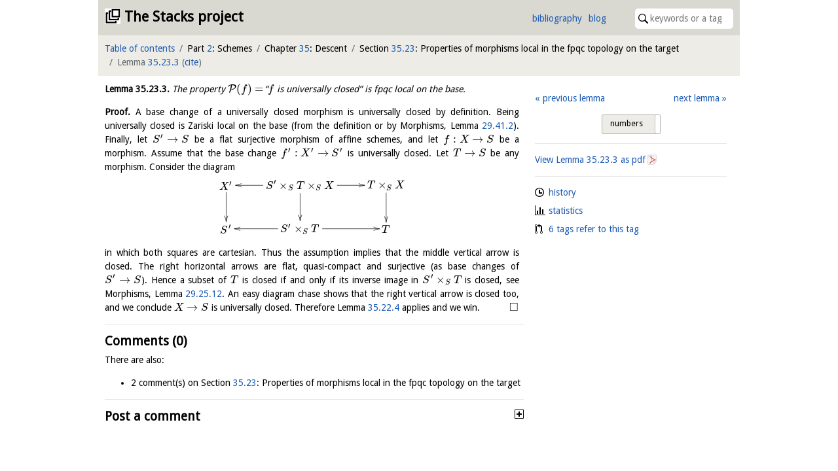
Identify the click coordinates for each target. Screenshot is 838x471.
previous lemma (574, 98)
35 (304, 48)
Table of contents (140, 48)
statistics (566, 210)
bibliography (557, 18)
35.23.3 (163, 62)
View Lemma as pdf (590, 159)
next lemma (697, 98)
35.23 (403, 48)
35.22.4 (383, 307)
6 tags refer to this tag (594, 229)
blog (597, 18)
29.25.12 (203, 293)
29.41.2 (497, 125)
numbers (626, 123)
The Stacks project (184, 17)
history (562, 192)
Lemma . (137, 89)
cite (191, 62)
